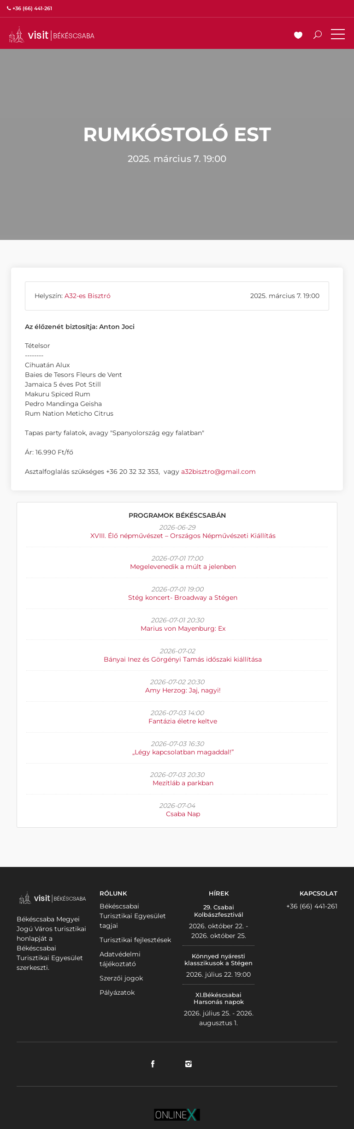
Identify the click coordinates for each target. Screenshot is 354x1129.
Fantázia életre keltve (182, 721)
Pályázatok (117, 992)
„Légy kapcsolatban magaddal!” (183, 752)
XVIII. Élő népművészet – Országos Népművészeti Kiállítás (183, 536)
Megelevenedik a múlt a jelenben (183, 566)
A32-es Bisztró (88, 296)
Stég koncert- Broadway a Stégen (182, 597)
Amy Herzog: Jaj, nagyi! (183, 690)
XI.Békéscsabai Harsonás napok (219, 998)
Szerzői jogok (121, 978)
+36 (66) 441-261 (311, 906)
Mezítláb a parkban (183, 783)
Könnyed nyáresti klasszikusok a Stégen (218, 959)
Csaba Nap (183, 814)
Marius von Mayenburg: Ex (183, 628)
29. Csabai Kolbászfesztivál (218, 910)
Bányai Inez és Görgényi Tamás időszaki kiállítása (183, 659)
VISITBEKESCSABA (52, 34)
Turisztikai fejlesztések (135, 940)
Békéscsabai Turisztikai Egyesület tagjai (133, 916)
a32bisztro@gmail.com (218, 471)
